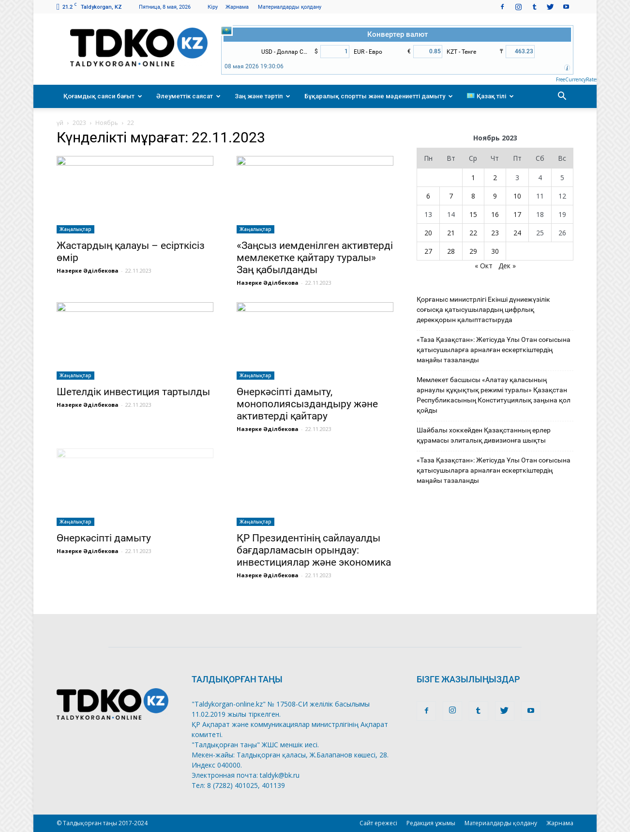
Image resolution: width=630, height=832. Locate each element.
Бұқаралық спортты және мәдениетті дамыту (378, 96)
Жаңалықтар (75, 229)
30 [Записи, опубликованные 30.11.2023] (495, 251)
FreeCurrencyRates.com (582, 79)
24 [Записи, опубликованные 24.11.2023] (517, 232)
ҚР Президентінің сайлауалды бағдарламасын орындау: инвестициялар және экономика (314, 550)
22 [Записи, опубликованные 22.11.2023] (473, 232)
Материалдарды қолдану (289, 7)
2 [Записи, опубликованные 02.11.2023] (495, 177)
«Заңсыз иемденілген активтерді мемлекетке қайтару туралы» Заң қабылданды (315, 258)
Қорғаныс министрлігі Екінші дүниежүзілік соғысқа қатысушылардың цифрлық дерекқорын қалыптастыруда (483, 309)
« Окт (484, 265)
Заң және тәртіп (262, 96)
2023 (79, 123)
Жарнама (237, 7)
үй (60, 123)
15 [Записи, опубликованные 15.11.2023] (473, 214)
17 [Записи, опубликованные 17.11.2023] (517, 214)
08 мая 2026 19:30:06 (254, 66)
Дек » (507, 265)
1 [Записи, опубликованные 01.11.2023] (473, 177)
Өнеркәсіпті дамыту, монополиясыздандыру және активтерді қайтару (307, 404)
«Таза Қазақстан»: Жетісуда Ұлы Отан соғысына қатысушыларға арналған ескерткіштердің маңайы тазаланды (493, 350)
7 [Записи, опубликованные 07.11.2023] (451, 195)
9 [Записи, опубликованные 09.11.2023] (495, 195)
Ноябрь (106, 123)
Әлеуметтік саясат (188, 96)
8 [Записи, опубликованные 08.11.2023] (473, 195)
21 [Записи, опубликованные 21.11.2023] (451, 232)
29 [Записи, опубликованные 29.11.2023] (473, 251)
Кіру (213, 7)
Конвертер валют (397, 34)
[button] (561, 96)
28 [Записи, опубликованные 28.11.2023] (451, 251)
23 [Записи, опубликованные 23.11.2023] (495, 232)
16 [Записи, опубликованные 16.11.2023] (495, 214)
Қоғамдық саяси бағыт (102, 96)
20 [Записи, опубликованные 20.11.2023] (428, 232)
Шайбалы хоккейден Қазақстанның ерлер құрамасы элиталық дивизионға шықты (484, 435)
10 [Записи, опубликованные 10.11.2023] (517, 195)
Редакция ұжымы (430, 823)
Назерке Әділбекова (88, 270)
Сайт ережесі (378, 823)
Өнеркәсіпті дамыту (104, 538)
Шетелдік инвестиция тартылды (133, 392)
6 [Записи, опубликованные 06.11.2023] (428, 195)
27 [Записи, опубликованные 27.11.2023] (428, 251)
